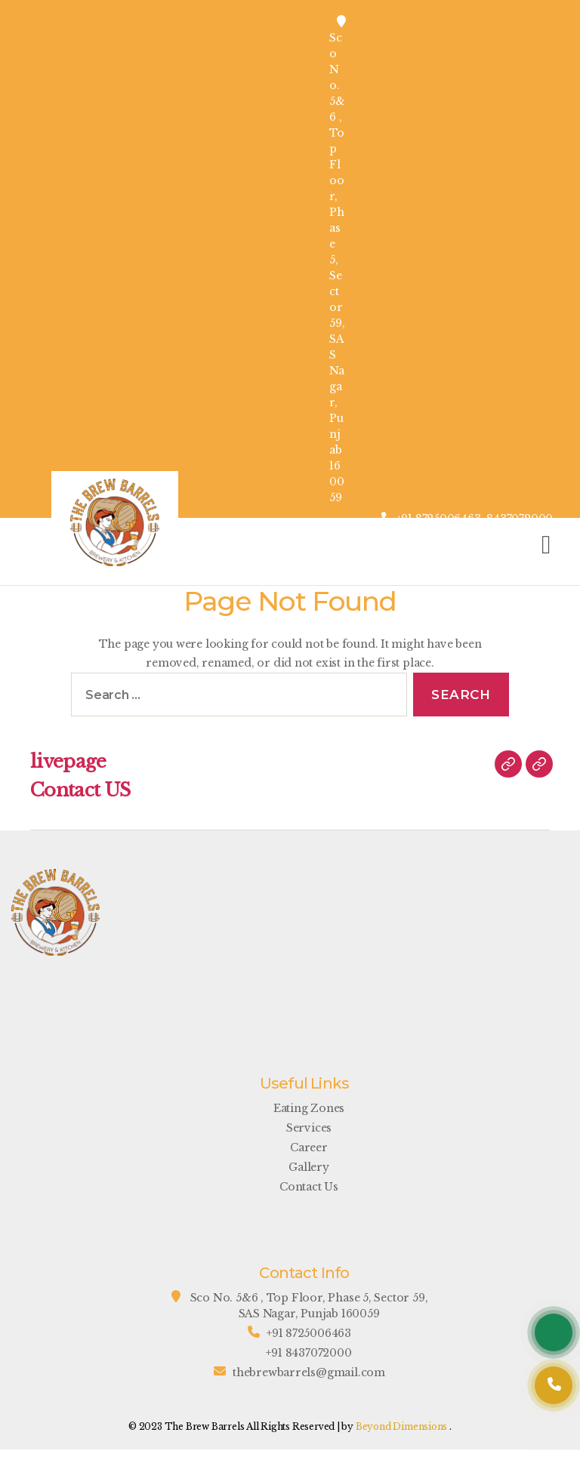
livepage (68, 761)
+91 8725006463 (309, 1333)
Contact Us (308, 1187)
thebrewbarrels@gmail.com (309, 1372)
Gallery (308, 1167)
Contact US (80, 790)
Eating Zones (308, 1108)
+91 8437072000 (308, 1353)
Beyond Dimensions (401, 1426)
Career (309, 1147)
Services (309, 1128)
